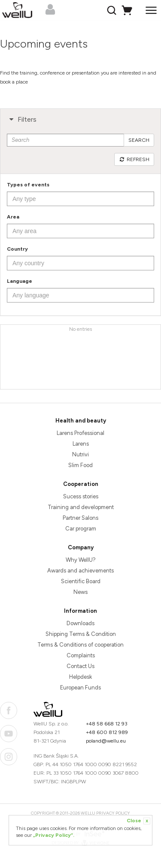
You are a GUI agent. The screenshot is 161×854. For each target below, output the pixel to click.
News (80, 592)
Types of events (28, 185)
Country (17, 249)
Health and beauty (80, 420)
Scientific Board (80, 581)
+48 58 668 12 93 (107, 724)
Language (19, 281)
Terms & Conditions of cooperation (80, 644)
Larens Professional (80, 433)
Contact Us (80, 666)
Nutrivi (80, 454)
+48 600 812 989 (107, 732)
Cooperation (80, 484)
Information (80, 611)
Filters (21, 119)
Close (138, 821)
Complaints (81, 655)
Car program (80, 528)
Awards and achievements (80, 570)
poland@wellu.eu (106, 741)
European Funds (80, 687)
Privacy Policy (113, 813)
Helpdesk (80, 677)
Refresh (134, 159)
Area (13, 217)
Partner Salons (80, 518)
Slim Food (80, 465)
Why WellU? (81, 560)
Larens (81, 443)
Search (138, 140)
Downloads (80, 623)
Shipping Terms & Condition (81, 634)
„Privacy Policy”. (53, 835)
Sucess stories (80, 496)
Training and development (81, 507)
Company (81, 547)
